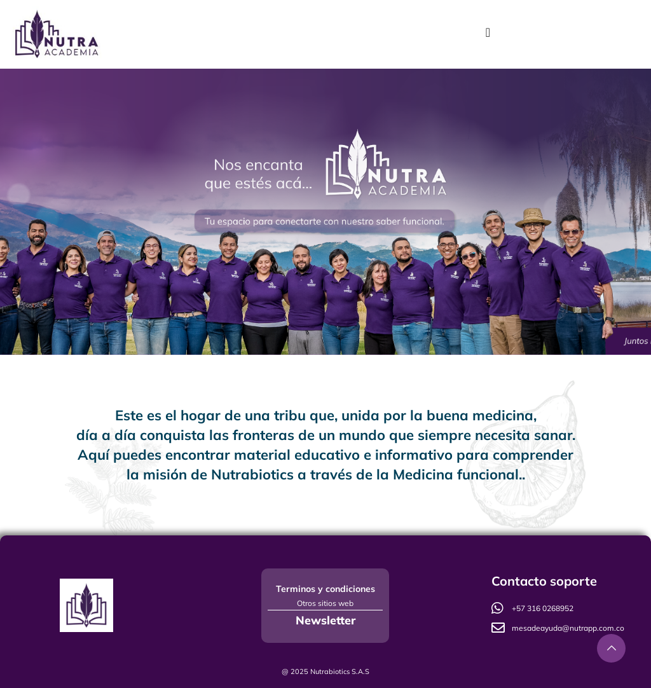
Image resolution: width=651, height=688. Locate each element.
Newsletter (325, 620)
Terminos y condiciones (325, 589)
